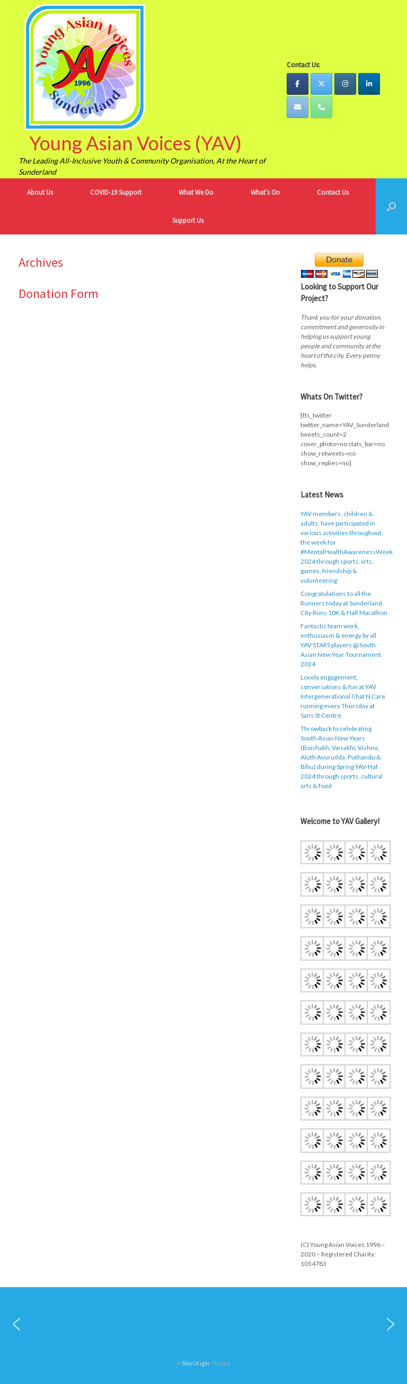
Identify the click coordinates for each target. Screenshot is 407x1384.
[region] (203, 1324)
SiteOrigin (196, 1363)
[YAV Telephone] (321, 107)
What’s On (265, 192)
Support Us (188, 220)
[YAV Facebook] (297, 84)
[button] (391, 206)
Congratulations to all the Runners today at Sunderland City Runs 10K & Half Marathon (343, 603)
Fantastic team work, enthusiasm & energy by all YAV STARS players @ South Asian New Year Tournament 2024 (340, 645)
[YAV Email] (297, 107)
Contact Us (333, 192)
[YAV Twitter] (321, 84)
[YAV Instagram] (345, 84)
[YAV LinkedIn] (369, 84)
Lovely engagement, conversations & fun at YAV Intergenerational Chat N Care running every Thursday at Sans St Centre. (342, 696)
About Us (40, 192)
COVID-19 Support (115, 192)
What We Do (196, 192)
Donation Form (59, 293)
